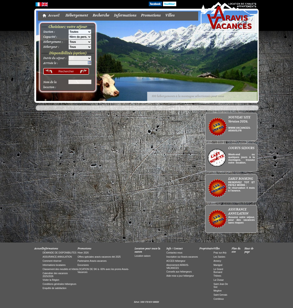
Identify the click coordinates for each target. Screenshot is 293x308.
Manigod (218, 265)
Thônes (217, 276)
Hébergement (76, 15)
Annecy (217, 261)
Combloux (219, 299)
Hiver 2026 (83, 252)
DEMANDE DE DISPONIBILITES (59, 252)
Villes (170, 15)
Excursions (83, 265)
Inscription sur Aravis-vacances (182, 257)
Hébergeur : (51, 47)
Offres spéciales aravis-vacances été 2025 (99, 257)
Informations (125, 15)
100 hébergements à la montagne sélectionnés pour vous (188, 96)
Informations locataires (54, 265)
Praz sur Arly (220, 252)
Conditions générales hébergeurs (59, 284)
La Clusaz (219, 280)
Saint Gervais (220, 295)
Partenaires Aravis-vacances (92, 261)
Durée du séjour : (54, 58)
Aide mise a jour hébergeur (180, 276)
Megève (218, 290)
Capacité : (50, 37)
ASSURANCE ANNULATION (57, 257)
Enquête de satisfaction (54, 288)
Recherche (101, 15)
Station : (49, 32)
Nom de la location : (50, 84)
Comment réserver (52, 261)
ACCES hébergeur (175, 261)
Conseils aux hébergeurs (179, 271)
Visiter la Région (51, 280)
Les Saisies (219, 257)
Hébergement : (53, 42)
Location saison (143, 256)
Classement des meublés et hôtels (60, 269)
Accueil (53, 16)
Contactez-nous (174, 252)
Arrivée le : (50, 63)
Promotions (151, 15)
